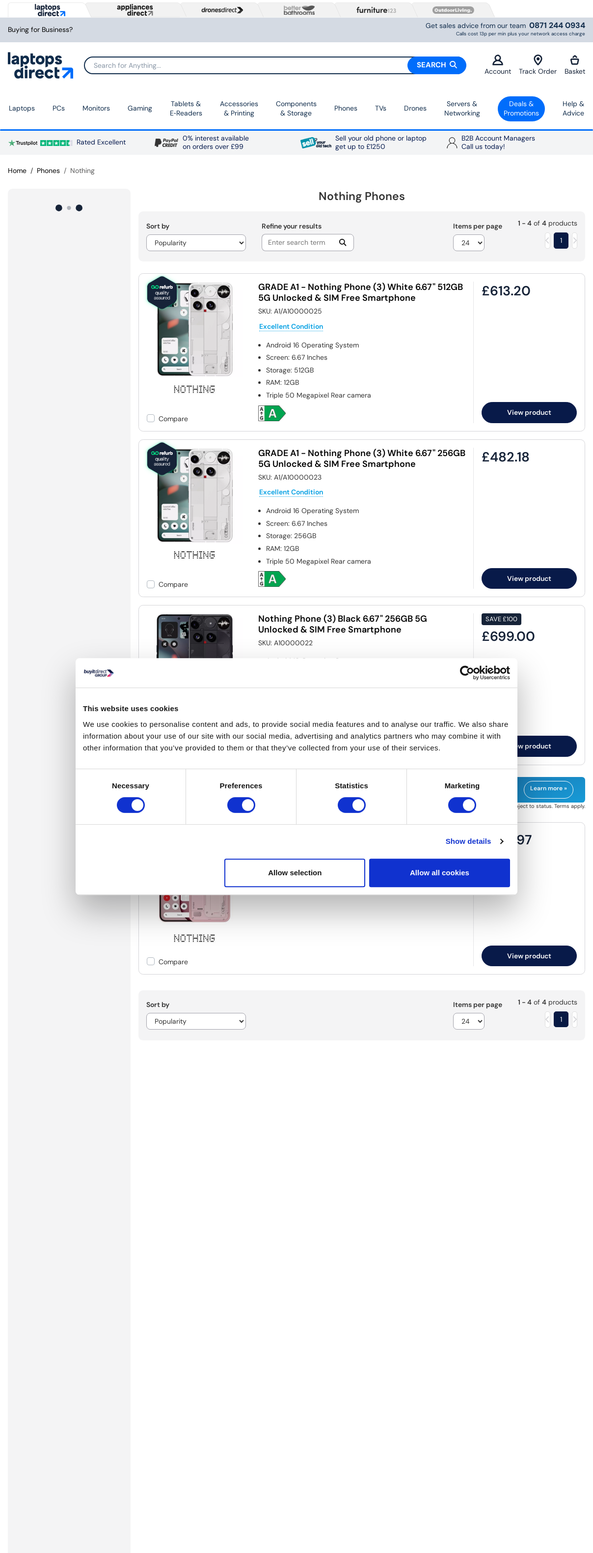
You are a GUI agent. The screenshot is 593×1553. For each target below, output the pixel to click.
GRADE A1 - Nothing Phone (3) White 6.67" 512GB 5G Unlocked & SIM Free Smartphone (360, 292)
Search (437, 65)
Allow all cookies (439, 872)
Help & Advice (573, 108)
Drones (415, 108)
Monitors (96, 108)
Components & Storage (296, 108)
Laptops (22, 108)
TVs (380, 108)
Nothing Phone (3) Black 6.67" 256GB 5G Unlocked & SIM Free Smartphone (342, 624)
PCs (59, 108)
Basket (575, 65)
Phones (345, 108)
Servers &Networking (462, 108)
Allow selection (295, 872)
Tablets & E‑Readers (186, 108)
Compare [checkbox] (173, 418)
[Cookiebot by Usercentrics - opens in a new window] (467, 672)
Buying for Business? (40, 30)
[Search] (275, 65)
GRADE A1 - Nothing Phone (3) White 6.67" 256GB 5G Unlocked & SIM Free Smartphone (361, 458)
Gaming (140, 108)
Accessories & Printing (239, 108)
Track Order (538, 65)
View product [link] (529, 412)
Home (17, 170)
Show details (468, 841)
